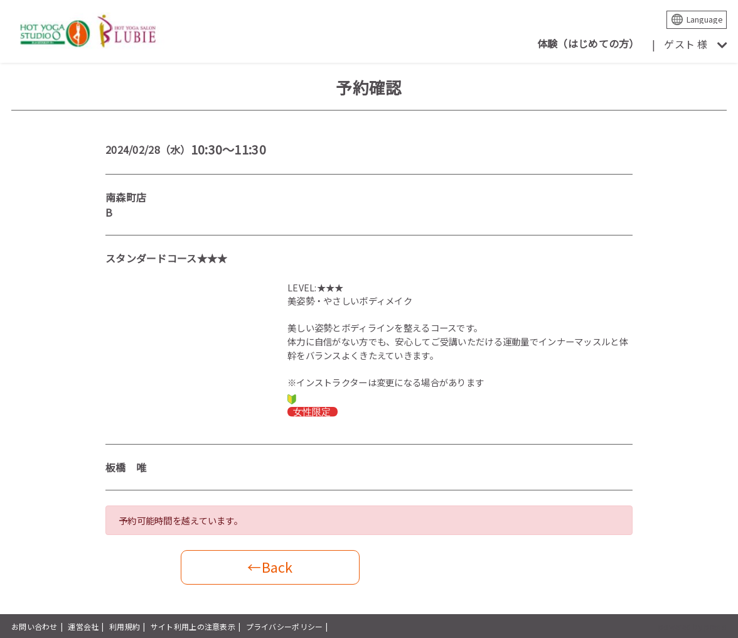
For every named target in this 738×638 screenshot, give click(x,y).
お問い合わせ (34, 626)
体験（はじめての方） (588, 43)
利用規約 (124, 626)
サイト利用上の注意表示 (193, 626)
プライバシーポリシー (284, 626)
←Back (269, 566)
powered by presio (692, 626)
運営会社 (83, 626)
